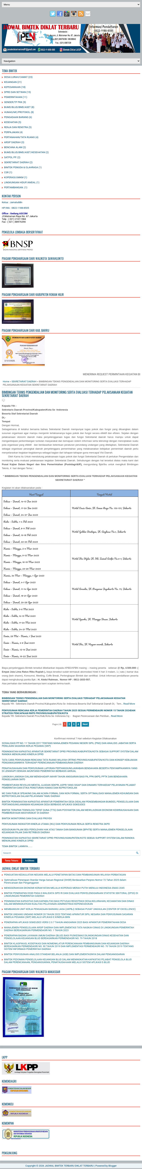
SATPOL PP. (10, 157)
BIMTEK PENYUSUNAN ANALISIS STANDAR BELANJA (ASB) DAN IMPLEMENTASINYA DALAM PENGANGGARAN (64, 954)
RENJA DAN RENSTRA (16, 127)
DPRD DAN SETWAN (15, 92)
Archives (29, 860)
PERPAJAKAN (11, 132)
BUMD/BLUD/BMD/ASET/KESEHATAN (24, 152)
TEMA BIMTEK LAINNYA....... (17, 846)
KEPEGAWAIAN (12, 87)
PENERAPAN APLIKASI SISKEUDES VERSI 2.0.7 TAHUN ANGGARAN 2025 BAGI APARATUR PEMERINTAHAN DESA (65, 922)
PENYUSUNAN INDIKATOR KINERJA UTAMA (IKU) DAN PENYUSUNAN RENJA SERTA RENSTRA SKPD (56, 824)
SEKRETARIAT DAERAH (16, 162)
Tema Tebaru (11, 860)
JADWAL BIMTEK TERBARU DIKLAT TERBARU (69, 1165)
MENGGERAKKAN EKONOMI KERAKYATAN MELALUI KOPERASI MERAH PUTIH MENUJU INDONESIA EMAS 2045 (64, 888)
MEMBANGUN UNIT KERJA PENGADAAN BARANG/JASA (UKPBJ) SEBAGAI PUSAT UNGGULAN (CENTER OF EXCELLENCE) (70, 909)
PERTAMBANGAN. (14, 187)
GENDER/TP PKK (13, 102)
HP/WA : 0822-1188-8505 (15, 207)
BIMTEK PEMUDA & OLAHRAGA (21, 167)
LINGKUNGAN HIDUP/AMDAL (20, 182)
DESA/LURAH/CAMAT (16, 77)
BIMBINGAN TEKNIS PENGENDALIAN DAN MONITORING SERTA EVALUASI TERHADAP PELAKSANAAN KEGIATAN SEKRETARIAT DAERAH (67, 393)
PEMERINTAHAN (13, 97)
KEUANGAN (10, 82)
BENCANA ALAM (13, 147)
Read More (129, 703)
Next (85, 724)
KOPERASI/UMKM (13, 177)
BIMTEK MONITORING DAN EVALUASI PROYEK (27, 818)
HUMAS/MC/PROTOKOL (17, 112)
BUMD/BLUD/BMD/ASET (17, 107)
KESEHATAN (11, 122)
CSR (6, 172)
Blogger (112, 1165)
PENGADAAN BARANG (16, 117)
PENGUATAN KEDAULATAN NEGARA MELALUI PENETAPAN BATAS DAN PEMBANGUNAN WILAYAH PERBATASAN (65, 874)
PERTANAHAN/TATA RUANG (19, 137)
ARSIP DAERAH (12, 142)
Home (6, 381)
